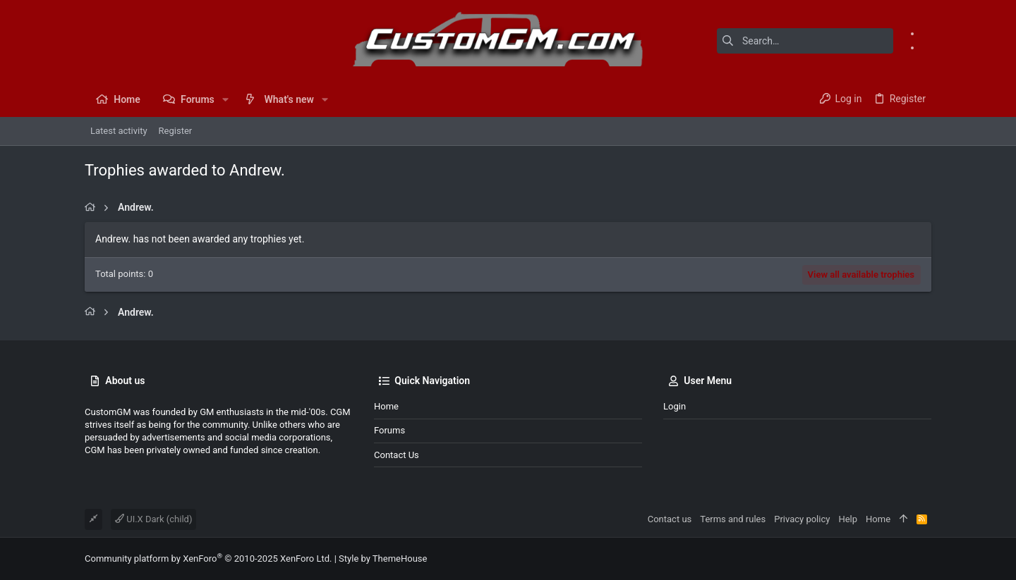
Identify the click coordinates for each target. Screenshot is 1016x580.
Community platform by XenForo (208, 558)
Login (674, 406)
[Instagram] (926, 47)
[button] (225, 99)
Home (386, 406)
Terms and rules (733, 519)
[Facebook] (926, 33)
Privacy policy (802, 519)
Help (847, 519)
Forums (389, 430)
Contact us (396, 455)
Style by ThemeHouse (383, 558)
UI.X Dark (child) (153, 519)
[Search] (805, 41)
